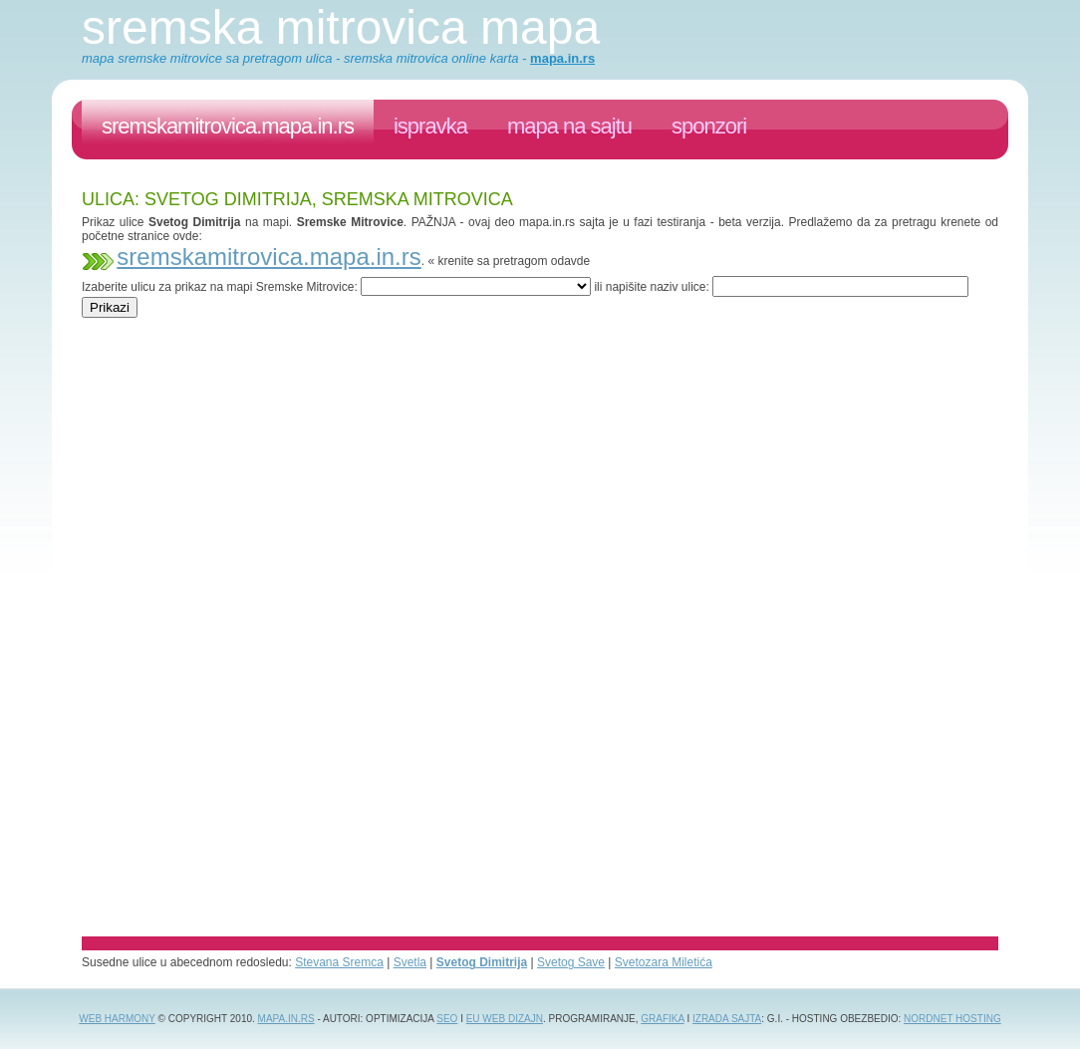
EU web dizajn (504, 1018)
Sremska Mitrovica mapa (341, 27)
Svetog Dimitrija (481, 962)
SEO (446, 1018)
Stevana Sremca (339, 962)
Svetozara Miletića (663, 962)
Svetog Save (571, 962)
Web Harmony (117, 1018)
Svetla (410, 962)
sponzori (709, 126)
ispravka (430, 126)
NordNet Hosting (952, 1018)
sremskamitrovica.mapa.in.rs (228, 126)
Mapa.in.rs (286, 1018)
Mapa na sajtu (569, 126)
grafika (662, 1018)
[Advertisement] (444, 325)
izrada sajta (726, 1018)
